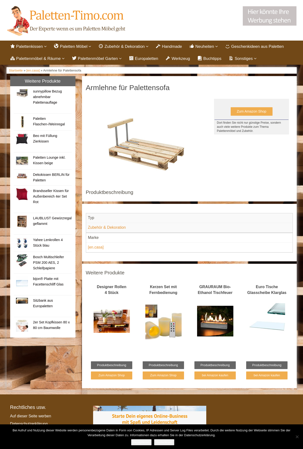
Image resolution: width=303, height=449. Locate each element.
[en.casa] (33, 71)
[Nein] (297, 436)
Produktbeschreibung (111, 366)
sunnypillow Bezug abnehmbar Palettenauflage (47, 97)
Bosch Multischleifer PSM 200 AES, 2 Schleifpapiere (48, 263)
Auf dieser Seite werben (30, 416)
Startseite (16, 71)
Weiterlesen (164, 442)
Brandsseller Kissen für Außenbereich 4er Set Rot (51, 196)
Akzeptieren (141, 442)
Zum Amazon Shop (251, 112)
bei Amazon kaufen (215, 376)
